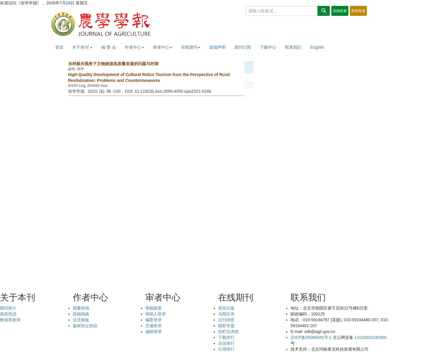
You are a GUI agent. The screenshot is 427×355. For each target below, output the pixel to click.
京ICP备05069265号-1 (311, 337)
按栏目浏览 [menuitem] (228, 331)
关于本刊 (82, 47)
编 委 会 (108, 47)
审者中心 (162, 47)
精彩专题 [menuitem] (226, 325)
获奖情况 (8, 314)
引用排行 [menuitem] (226, 349)
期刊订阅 (242, 47)
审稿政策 (153, 308)
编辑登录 (153, 331)
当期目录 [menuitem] (226, 314)
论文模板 (81, 319)
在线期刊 (190, 47)
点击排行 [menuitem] (226, 343)
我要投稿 (81, 308)
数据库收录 (10, 319)
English (317, 47)
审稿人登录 (155, 314)
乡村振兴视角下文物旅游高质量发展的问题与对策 (113, 63)
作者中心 (134, 47)
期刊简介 (8, 308)
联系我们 (293, 47)
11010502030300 (371, 337)
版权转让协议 (85, 325)
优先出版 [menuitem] (226, 308)
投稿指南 (81, 314)
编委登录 (153, 319)
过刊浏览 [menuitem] (226, 319)
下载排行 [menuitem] (226, 337)
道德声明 (217, 47)
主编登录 (153, 325)
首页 (59, 47)
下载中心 (268, 47)
